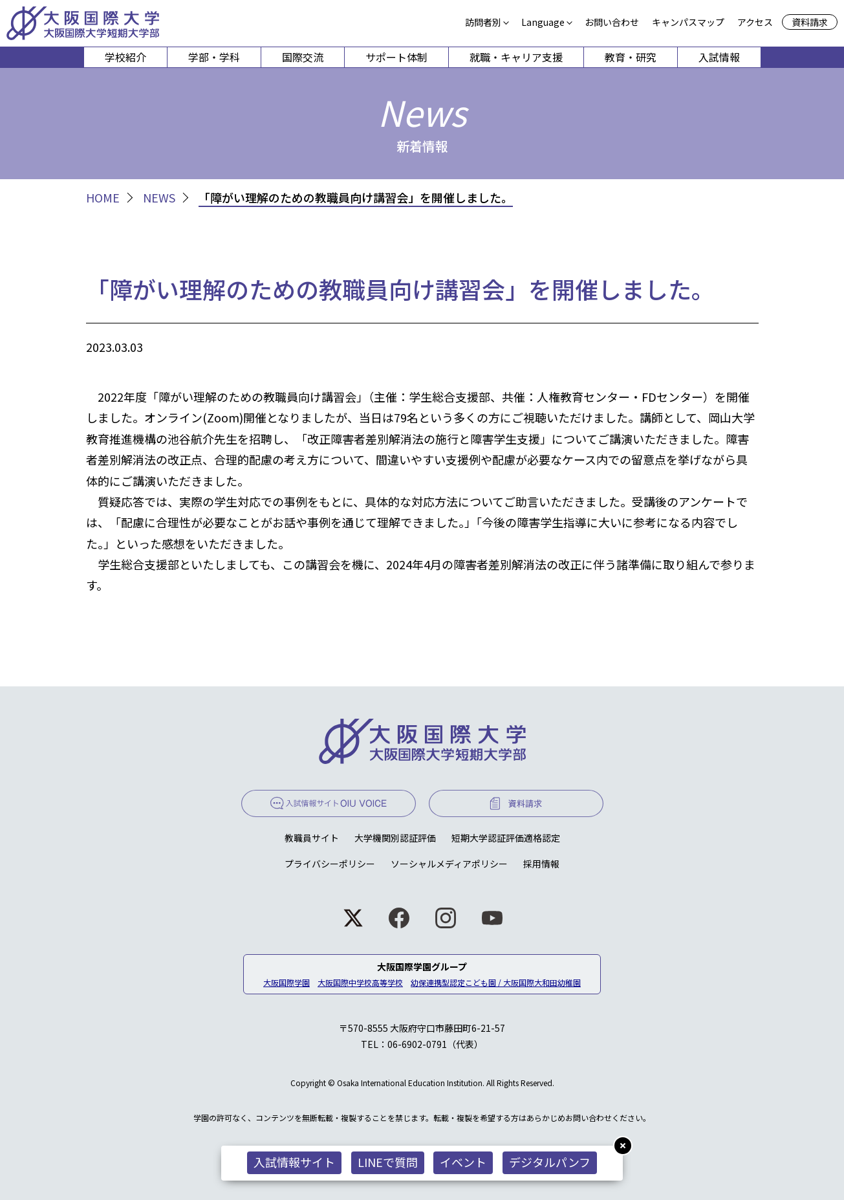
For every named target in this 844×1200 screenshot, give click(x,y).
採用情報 (541, 863)
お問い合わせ (612, 22)
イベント (463, 1161)
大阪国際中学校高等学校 (360, 982)
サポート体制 (396, 57)
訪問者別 (483, 22)
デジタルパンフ (550, 1161)
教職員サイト (312, 837)
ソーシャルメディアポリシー (449, 863)
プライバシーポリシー (330, 863)
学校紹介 (125, 57)
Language (543, 22)
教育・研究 (630, 57)
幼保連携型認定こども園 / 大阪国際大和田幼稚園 (496, 982)
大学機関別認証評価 (395, 837)
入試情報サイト (294, 1161)
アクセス (755, 22)
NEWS (159, 197)
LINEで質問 (388, 1161)
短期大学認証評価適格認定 (505, 837)
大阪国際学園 (286, 982)
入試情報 (719, 57)
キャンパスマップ (688, 22)
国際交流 (302, 57)
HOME (103, 197)
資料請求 (810, 22)
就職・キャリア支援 (516, 57)
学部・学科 (214, 57)
